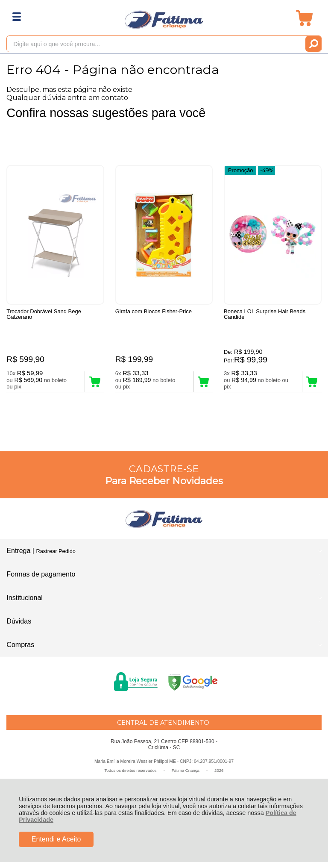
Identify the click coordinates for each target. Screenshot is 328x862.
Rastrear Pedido (55, 551)
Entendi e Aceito (56, 839)
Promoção (240, 170)
